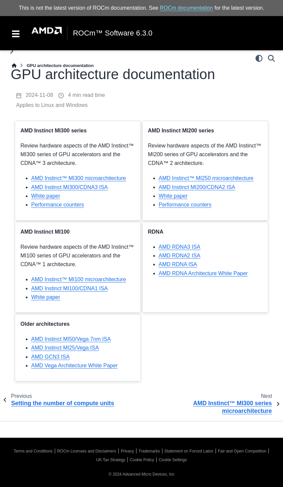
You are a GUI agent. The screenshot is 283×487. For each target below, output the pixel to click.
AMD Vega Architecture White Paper (74, 365)
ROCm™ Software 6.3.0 (112, 33)
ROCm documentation (186, 8)
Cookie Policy (142, 460)
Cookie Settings (173, 460)
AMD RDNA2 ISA (179, 255)
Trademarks (149, 451)
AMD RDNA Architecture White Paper (203, 273)
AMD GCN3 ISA (50, 357)
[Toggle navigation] (15, 33)
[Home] (14, 65)
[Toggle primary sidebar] (11, 51)
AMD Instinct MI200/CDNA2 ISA (197, 187)
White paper (45, 196)
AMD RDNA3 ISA (179, 247)
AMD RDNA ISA (178, 264)
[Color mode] (259, 58)
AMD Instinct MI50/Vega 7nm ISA (71, 339)
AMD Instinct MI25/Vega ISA (65, 348)
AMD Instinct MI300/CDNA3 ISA (69, 187)
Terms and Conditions (33, 451)
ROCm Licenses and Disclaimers (86, 451)
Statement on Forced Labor (188, 451)
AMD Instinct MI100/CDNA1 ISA (69, 288)
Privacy (127, 451)
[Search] (271, 58)
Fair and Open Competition (242, 451)
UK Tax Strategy (110, 460)
